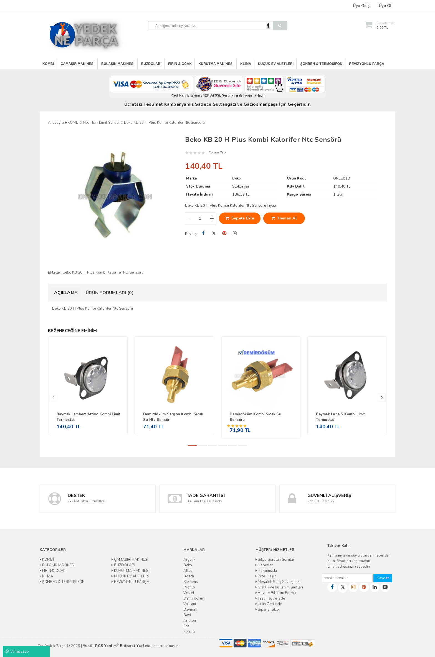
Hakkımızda (266, 570)
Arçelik (189, 559)
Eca (186, 626)
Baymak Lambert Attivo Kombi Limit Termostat (88, 417)
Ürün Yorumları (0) (110, 293)
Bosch (188, 576)
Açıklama (66, 293)
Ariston (189, 620)
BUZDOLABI (151, 64)
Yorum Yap (217, 152)
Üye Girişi (361, 5)
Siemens (190, 581)
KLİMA (245, 64)
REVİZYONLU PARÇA (366, 64)
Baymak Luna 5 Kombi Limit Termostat (340, 417)
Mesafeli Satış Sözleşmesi (279, 581)
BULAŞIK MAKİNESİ (118, 64)
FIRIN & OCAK (180, 64)
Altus (187, 570)
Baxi (187, 615)
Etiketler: (55, 272)
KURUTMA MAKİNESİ (215, 64)
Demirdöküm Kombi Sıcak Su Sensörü (256, 417)
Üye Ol (385, 5)
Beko (187, 565)
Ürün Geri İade (269, 604)
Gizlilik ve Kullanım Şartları (279, 587)
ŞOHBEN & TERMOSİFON (321, 64)
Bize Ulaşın (266, 576)
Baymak (190, 609)
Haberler (264, 565)
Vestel (188, 592)
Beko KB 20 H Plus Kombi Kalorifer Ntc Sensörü (103, 272)
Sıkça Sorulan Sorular (275, 559)
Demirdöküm (194, 598)
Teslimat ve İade (270, 598)
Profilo (189, 587)
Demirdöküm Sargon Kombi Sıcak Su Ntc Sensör (173, 417)
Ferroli (189, 631)
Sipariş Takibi (268, 609)
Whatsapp (17, 651)
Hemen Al (284, 218)
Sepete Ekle (239, 218)
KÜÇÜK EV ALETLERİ (276, 64)
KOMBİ (48, 64)
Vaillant (189, 604)
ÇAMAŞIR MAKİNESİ (78, 64)
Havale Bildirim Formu (276, 592)
